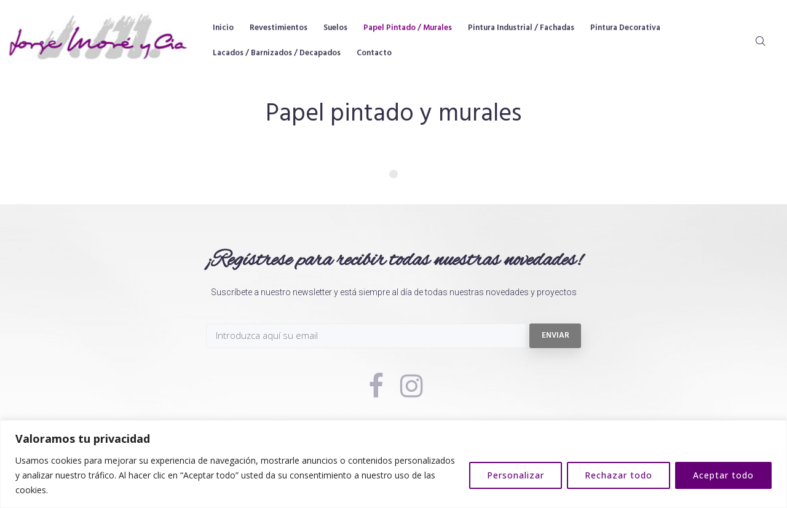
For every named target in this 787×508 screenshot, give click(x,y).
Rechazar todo (618, 475)
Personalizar (515, 475)
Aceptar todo (723, 475)
